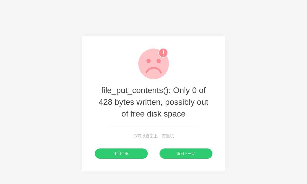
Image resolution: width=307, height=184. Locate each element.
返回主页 (121, 154)
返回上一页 (186, 154)
